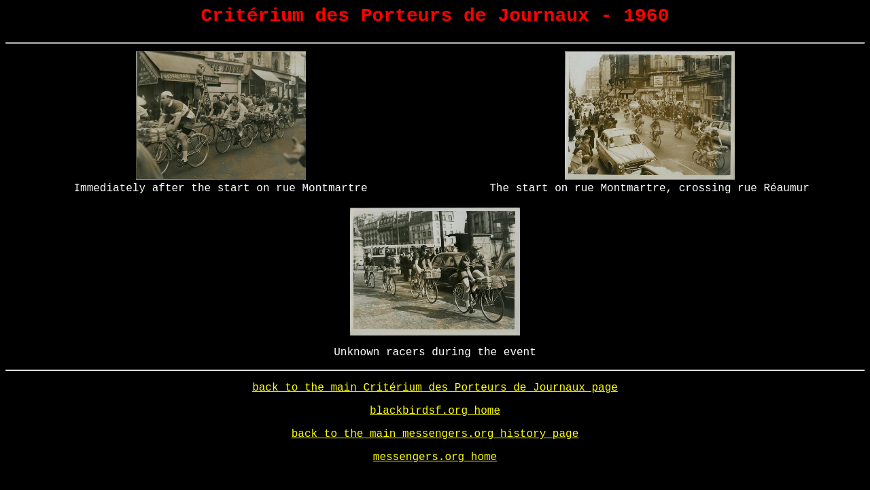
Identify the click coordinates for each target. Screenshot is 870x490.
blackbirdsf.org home (435, 411)
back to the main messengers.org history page (435, 434)
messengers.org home (435, 457)
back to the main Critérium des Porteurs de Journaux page (435, 388)
